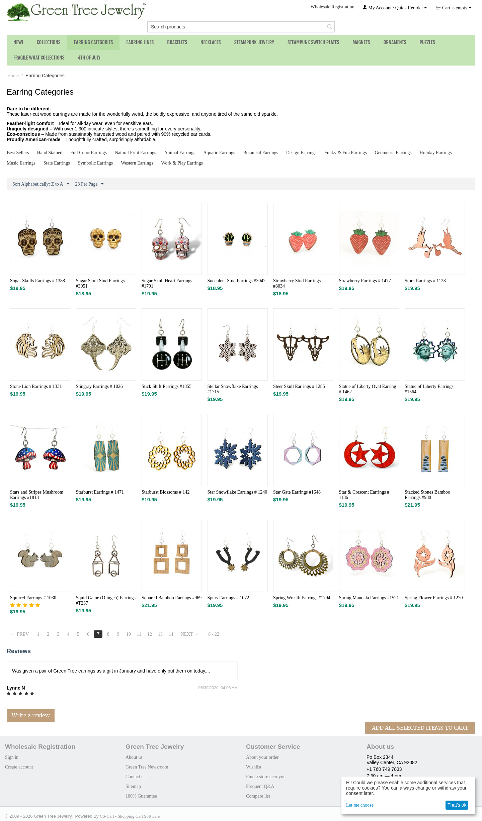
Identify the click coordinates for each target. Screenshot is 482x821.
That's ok (457, 805)
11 (139, 634)
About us (134, 757)
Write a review (31, 715)
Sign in (11, 757)
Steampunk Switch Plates (313, 42)
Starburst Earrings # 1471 (100, 492)
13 (160, 634)
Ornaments (394, 42)
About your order (262, 757)
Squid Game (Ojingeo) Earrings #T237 (106, 600)
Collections (49, 42)
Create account (19, 766)
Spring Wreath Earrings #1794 (301, 597)
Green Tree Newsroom (147, 766)
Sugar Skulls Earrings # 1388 (37, 280)
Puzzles (427, 42)
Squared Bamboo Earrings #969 (172, 597)
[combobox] (241, 26)
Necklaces (210, 42)
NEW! (18, 42)
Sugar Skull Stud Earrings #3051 (100, 283)
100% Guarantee (141, 796)
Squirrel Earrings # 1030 (33, 597)
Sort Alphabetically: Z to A (40, 184)
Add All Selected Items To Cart (420, 727)
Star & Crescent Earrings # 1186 (364, 495)
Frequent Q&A (260, 786)
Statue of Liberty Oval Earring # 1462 (367, 389)
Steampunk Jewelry (254, 42)
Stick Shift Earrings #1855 (166, 386)
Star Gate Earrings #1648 (297, 492)
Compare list (258, 796)
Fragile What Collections (39, 58)
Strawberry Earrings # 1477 (365, 280)
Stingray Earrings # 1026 (99, 386)
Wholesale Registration (332, 6)
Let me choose (360, 805)
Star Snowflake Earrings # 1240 (237, 492)
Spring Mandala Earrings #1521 (369, 597)
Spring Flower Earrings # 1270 (434, 597)
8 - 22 (214, 634)
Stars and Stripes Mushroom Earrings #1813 (36, 495)
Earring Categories (93, 42)
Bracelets (177, 42)
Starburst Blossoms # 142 (166, 492)
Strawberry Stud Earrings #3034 (297, 283)
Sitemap (133, 786)
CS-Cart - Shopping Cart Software (130, 816)
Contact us (136, 776)
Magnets (361, 42)
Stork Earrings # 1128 (425, 280)
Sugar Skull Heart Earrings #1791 (167, 283)
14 (171, 634)
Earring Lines (140, 42)
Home (13, 75)
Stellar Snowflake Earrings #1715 (233, 389)
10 (128, 634)
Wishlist (253, 766)
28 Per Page (89, 184)
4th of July (89, 58)
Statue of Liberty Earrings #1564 (429, 389)
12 (149, 634)
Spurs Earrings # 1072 (228, 597)
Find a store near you (266, 776)
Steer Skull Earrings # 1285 (299, 386)
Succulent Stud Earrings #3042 (237, 280)
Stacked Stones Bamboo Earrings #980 (427, 495)
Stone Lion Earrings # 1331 (36, 386)
